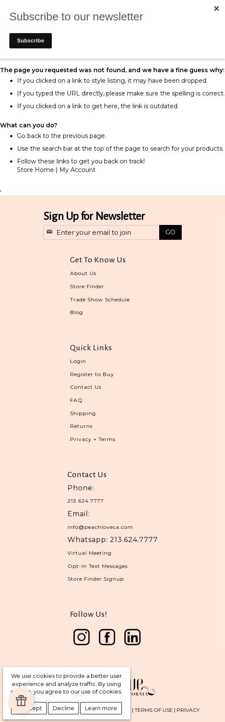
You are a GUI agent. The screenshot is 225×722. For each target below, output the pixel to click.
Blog (76, 312)
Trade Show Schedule (100, 299)
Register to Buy (92, 374)
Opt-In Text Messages (98, 566)
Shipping (83, 413)
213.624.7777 (86, 500)
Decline (63, 708)
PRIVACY (188, 710)
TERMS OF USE (154, 710)
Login (78, 361)
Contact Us (85, 387)
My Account (77, 170)
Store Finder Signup (96, 579)
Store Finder (87, 286)
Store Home (35, 170)
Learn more (101, 708)
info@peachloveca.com (100, 527)
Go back (29, 136)
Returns (81, 426)
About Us (83, 273)
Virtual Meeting (90, 553)
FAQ (76, 400)
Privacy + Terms (92, 439)
